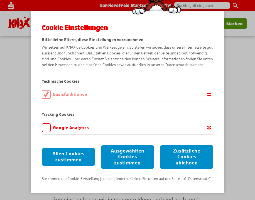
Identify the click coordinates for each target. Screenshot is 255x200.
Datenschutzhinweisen (184, 65)
